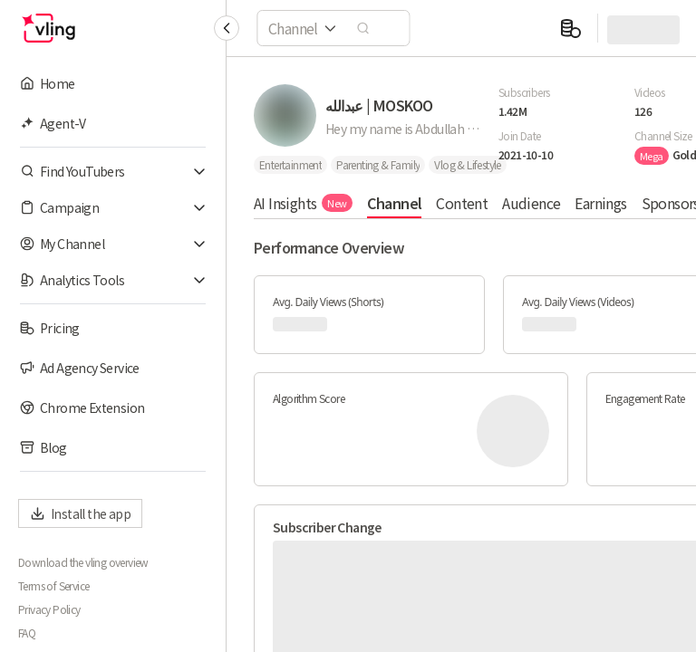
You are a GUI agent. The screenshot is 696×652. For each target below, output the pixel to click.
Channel (394, 203)
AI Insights (303, 203)
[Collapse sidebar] (226, 28)
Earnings (600, 203)
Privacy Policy (49, 609)
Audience (531, 203)
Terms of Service (53, 586)
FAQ (26, 633)
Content (462, 203)
